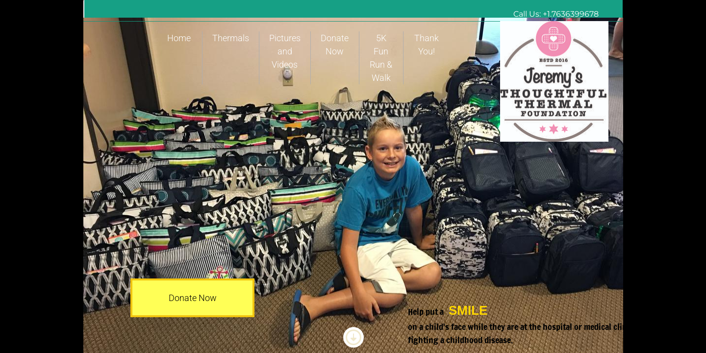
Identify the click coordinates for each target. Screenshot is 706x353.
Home (179, 38)
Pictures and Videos (285, 51)
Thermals (230, 38)
